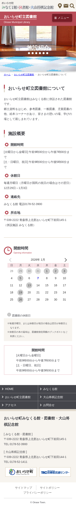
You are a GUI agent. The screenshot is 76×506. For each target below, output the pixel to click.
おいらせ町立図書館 (18, 397)
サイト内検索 (72, 5)
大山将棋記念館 (53, 397)
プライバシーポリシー (37, 492)
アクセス (59, 5)
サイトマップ (23, 487)
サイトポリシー (50, 487)
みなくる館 (50, 389)
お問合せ (66, 5)
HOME (9, 389)
